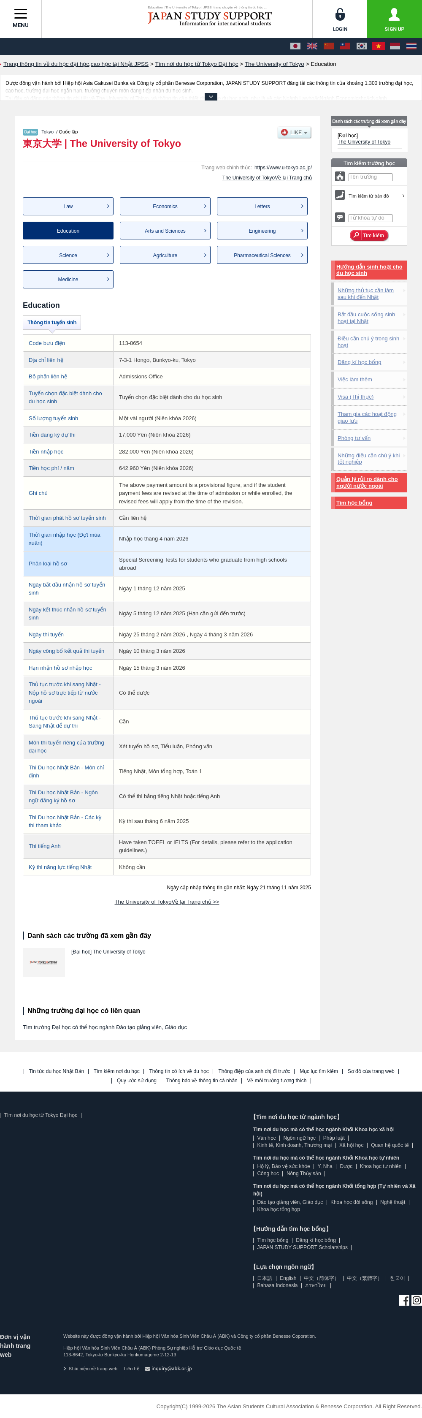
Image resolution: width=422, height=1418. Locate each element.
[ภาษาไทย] (411, 46)
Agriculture (165, 255)
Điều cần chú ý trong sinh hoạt (368, 341)
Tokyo (47, 131)
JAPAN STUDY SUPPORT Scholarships (302, 1247)
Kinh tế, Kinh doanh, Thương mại (294, 1145)
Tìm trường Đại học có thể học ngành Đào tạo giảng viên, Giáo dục (105, 1027)
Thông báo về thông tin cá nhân (202, 1081)
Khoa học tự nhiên (380, 1166)
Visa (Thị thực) (355, 397)
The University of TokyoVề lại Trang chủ (267, 178)
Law (68, 206)
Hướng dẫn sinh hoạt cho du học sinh (369, 270)
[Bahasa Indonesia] (395, 46)
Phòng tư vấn (354, 438)
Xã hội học (351, 1145)
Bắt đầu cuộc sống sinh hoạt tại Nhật (366, 317)
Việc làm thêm (355, 379)
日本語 (264, 1278)
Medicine (68, 280)
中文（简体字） (321, 1278)
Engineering (262, 231)
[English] (312, 46)
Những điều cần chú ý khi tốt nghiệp (369, 458)
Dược (346, 1166)
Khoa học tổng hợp (278, 1209)
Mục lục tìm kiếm (319, 1071)
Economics (165, 206)
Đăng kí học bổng (359, 362)
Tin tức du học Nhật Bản (56, 1071)
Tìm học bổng (354, 503)
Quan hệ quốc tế (390, 1145)
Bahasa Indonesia (277, 1285)
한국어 (397, 1278)
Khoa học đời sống (351, 1202)
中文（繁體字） (364, 1278)
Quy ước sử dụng (137, 1081)
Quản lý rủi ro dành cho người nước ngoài (367, 482)
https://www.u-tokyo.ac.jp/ (283, 168)
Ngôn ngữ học (300, 1138)
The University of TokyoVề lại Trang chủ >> (167, 902)
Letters (262, 206)
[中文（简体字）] (328, 46)
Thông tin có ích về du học (178, 1071)
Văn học (266, 1138)
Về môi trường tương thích (276, 1081)
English (288, 1278)
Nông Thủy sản (304, 1173)
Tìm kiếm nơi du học (117, 1071)
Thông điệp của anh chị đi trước (254, 1071)
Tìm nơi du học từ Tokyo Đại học (40, 1115)
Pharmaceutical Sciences (262, 255)
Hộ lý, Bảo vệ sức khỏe (283, 1166)
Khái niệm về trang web (90, 1368)
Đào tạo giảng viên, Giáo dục (290, 1202)
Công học (268, 1173)
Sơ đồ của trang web (371, 1071)
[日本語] (295, 46)
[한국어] (361, 46)
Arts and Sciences (165, 231)
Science (68, 255)
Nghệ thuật (392, 1202)
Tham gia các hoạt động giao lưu (367, 417)
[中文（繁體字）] (345, 46)
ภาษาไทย (316, 1285)
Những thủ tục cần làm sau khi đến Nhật (366, 293)
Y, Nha (325, 1166)
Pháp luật (334, 1138)
